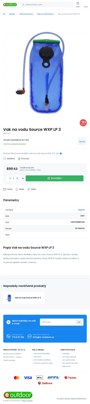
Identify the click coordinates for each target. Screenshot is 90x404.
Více (57, 153)
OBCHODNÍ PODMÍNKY (42, 354)
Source (82, 141)
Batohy (12, 14)
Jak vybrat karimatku (70, 363)
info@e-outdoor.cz (43, 337)
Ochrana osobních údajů (43, 363)
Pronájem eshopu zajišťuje (67, 399)
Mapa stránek (27, 401)
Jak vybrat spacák (69, 357)
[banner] (10, 5)
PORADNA (65, 354)
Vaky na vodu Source (45, 14)
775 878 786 (18, 337)
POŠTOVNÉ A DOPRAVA (42, 360)
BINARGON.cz (82, 399)
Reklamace (66, 366)
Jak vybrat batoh (68, 360)
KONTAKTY (38, 357)
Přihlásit (79, 322)
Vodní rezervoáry (26, 14)
